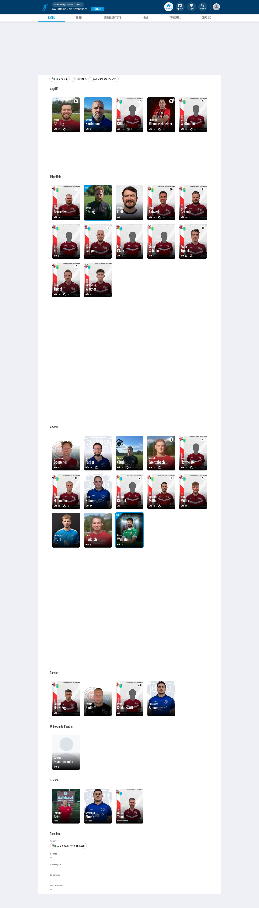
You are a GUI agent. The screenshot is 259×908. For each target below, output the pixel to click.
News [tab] (145, 17)
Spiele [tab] (79, 17)
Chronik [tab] (206, 17)
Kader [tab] (51, 17)
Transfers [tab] (175, 17)
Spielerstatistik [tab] (112, 17)
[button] (81, 79)
